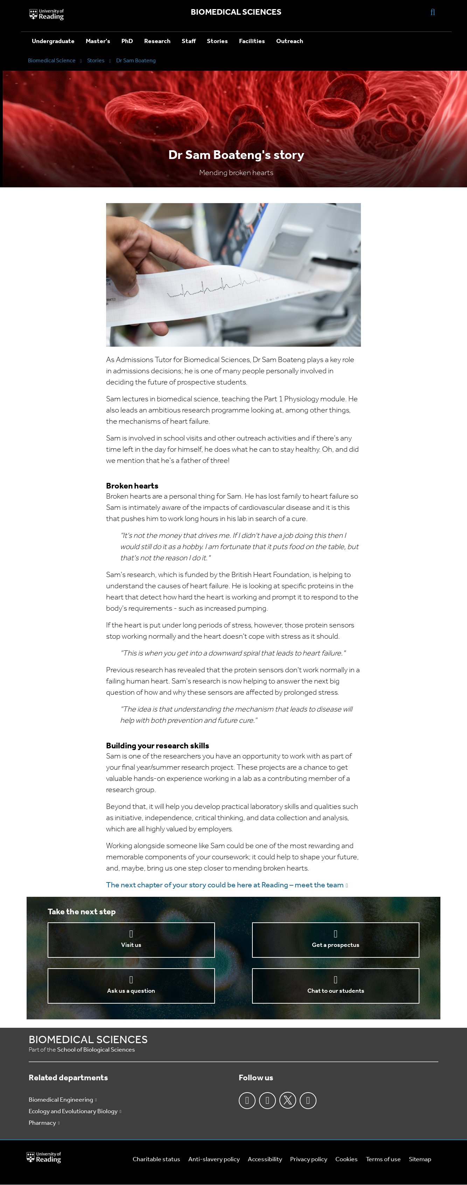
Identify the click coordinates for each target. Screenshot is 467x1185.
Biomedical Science (52, 61)
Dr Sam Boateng (136, 61)
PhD (127, 41)
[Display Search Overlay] (432, 11)
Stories (217, 41)
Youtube (308, 1100)
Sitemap (420, 1159)
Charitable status (156, 1159)
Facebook (247, 1100)
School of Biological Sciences (96, 1050)
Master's (98, 41)
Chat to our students (335, 991)
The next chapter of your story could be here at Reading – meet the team (225, 885)
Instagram (267, 1100)
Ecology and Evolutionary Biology (73, 1111)
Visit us (131, 945)
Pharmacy (42, 1123)
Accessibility (265, 1159)
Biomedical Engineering (61, 1100)
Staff (189, 41)
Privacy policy (308, 1159)
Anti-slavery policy (214, 1159)
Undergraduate (53, 41)
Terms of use (383, 1159)
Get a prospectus (336, 945)
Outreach (289, 41)
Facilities (252, 41)
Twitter (287, 1100)
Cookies (346, 1159)
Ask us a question (131, 991)
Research (157, 41)
